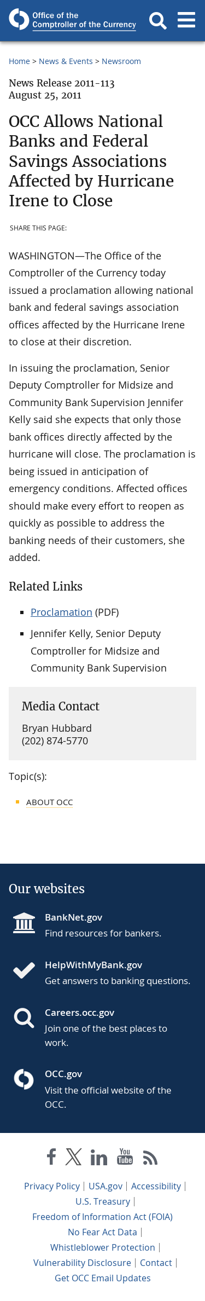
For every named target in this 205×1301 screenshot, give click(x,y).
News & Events (66, 61)
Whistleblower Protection (102, 1247)
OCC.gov (63, 1073)
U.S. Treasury (102, 1201)
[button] (158, 21)
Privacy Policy (52, 1186)
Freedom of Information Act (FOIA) (102, 1217)
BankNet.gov (73, 917)
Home (19, 61)
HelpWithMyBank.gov (93, 964)
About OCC (49, 801)
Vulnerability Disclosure (82, 1263)
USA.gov (105, 1186)
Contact (156, 1263)
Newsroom (121, 61)
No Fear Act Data (102, 1232)
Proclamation (61, 611)
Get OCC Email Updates (103, 1278)
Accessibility (156, 1186)
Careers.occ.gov (79, 1012)
